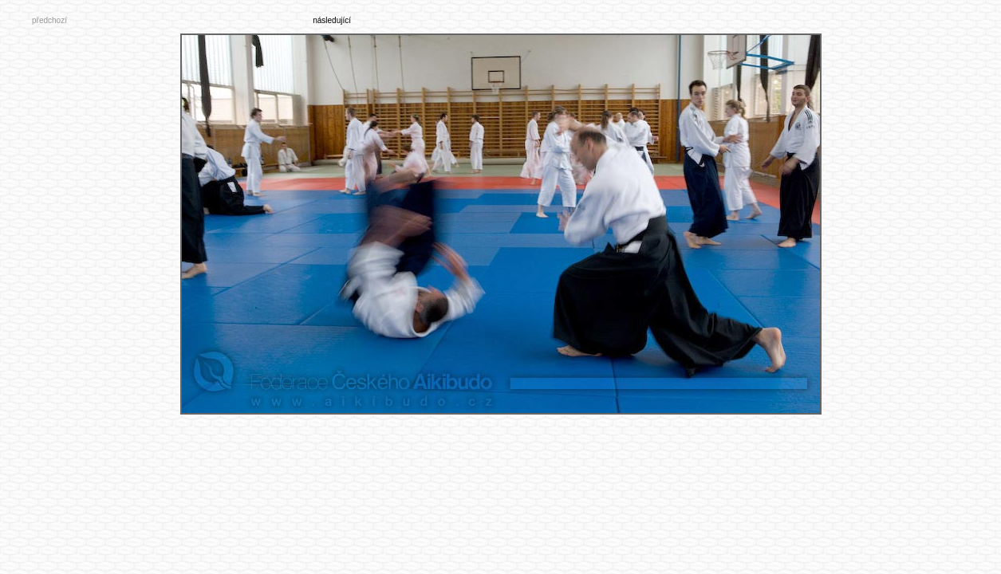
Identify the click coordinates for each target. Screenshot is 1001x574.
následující (332, 20)
